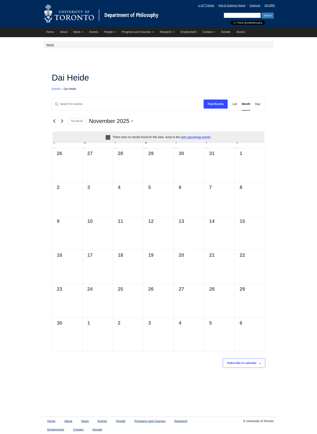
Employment (189, 32)
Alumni (240, 32)
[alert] (158, 137)
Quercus (255, 5)
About (63, 32)
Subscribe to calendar (242, 363)
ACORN (269, 5)
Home (50, 32)
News (78, 32)
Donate (225, 32)
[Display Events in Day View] (257, 104)
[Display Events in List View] (234, 104)
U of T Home (206, 5)
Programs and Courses (138, 32)
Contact (209, 32)
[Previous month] (54, 121)
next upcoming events (195, 137)
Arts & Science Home (231, 5)
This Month (77, 121)
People (110, 32)
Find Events (216, 104)
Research (167, 32)
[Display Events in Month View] (246, 104)
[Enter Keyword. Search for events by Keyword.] (128, 104)
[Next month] (62, 121)
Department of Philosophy (131, 15)
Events (93, 32)
